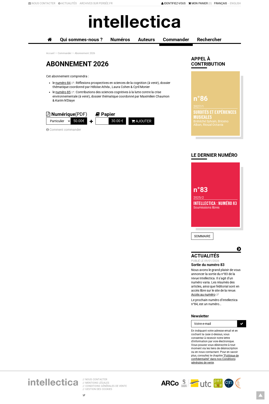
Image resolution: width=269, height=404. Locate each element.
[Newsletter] (214, 323)
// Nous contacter (95, 379)
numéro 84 (63, 83)
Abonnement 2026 (85, 53)
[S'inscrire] (241, 323)
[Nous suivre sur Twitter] (84, 395)
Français (220, 3)
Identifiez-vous (173, 3)
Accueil (50, 53)
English (235, 3)
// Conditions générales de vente (105, 386)
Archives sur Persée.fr (96, 3)
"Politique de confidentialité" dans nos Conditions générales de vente (215, 359)
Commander (65, 53)
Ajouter (141, 121)
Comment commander (63, 129)
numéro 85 (63, 92)
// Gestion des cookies (97, 389)
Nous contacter (41, 3)
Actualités (67, 3)
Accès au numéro (203, 294)
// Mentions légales (96, 382)
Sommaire (202, 236)
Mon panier (200, 3)
